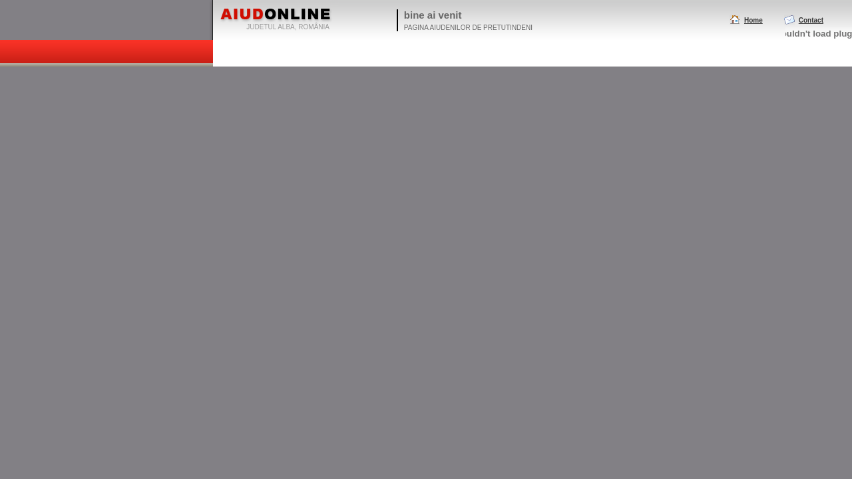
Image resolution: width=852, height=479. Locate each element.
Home (753, 20)
